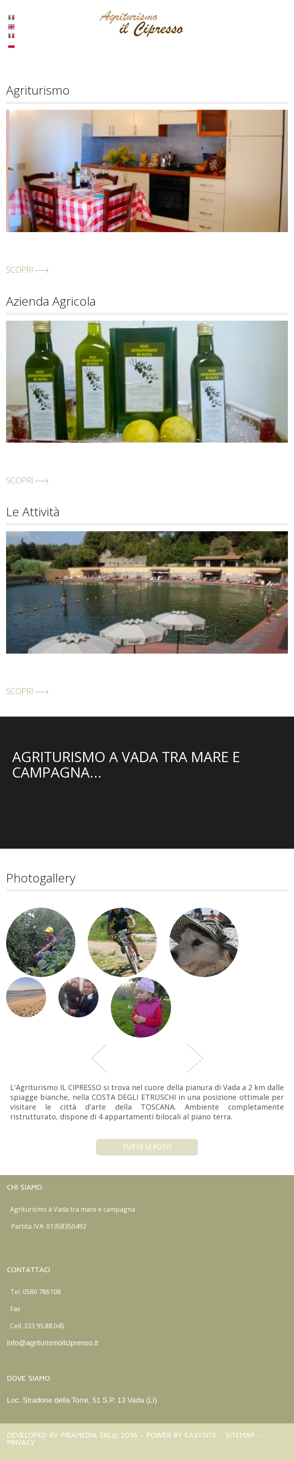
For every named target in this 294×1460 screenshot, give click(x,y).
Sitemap (240, 1435)
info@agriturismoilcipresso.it (52, 1343)
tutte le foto (147, 1147)
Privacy (21, 1442)
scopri (27, 269)
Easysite (201, 1435)
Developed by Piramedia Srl (59, 1435)
